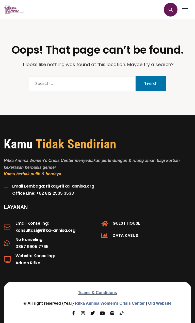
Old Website (159, 303)
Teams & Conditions (97, 292)
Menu (184, 9)
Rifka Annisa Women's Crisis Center (110, 303)
